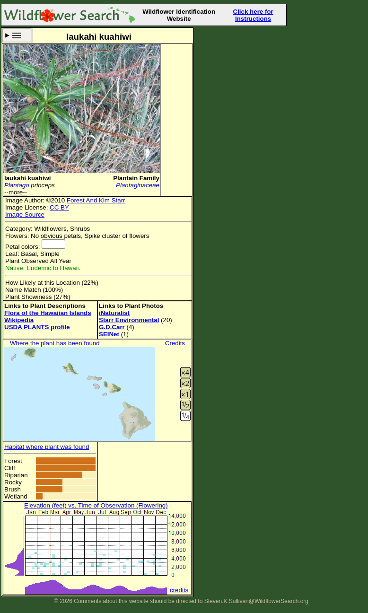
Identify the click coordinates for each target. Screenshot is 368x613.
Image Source (24, 214)
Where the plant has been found (55, 343)
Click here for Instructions (253, 15)
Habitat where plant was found (46, 446)
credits (179, 590)
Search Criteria (16, 35)
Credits (175, 343)
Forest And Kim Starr (96, 200)
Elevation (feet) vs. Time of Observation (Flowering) (96, 505)
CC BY (59, 207)
